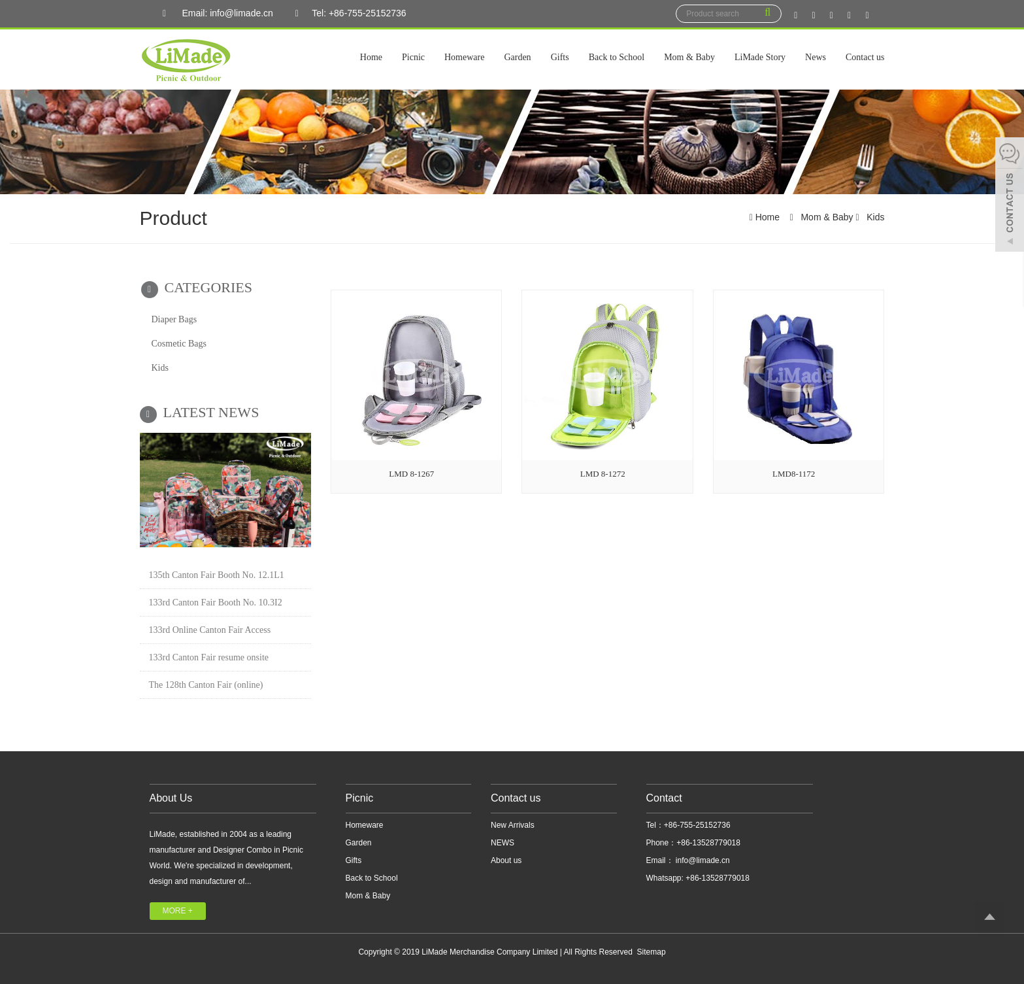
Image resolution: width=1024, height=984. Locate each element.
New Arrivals (513, 825)
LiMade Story (760, 57)
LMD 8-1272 (602, 474)
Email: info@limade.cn (214, 13)
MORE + (178, 910)
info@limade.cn (702, 860)
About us (506, 860)
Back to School (617, 57)
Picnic (413, 57)
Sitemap (651, 952)
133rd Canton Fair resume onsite (209, 657)
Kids (874, 217)
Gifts (560, 57)
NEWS (502, 842)
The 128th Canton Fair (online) (206, 685)
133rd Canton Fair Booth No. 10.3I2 (215, 602)
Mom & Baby (689, 57)
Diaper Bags (174, 319)
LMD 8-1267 (411, 474)
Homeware (464, 57)
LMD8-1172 (793, 474)
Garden (517, 57)
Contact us (865, 57)
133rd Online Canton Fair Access (210, 630)
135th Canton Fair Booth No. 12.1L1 (216, 575)
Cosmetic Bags (179, 343)
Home (371, 57)
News (815, 57)
